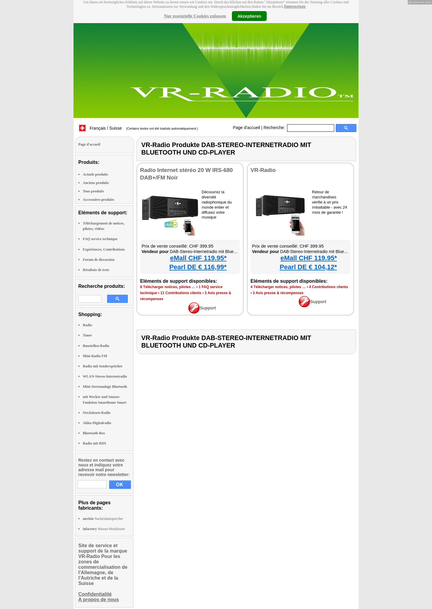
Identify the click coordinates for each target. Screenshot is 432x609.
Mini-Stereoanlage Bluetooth (105, 386)
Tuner (87, 335)
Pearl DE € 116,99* (197, 267)
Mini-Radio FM (95, 356)
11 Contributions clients (181, 293)
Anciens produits (96, 183)
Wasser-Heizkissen (104, 529)
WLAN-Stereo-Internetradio (105, 376)
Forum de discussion (98, 260)
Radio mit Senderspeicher (103, 366)
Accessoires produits (98, 199)
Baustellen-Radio (96, 346)
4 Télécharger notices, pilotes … (278, 287)
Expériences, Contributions (104, 249)
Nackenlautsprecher (103, 519)
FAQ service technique (100, 239)
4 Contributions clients (328, 287)
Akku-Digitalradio (97, 423)
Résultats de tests (96, 270)
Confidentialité (95, 594)
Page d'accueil (246, 127)
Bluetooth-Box (94, 433)
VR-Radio (263, 170)
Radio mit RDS (94, 443)
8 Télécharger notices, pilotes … (167, 287)
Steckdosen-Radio (96, 413)
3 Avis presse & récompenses (278, 293)
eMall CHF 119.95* (198, 258)
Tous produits (93, 191)
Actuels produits (95, 174)
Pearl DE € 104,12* (308, 267)
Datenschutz (294, 7)
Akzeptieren (249, 16)
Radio (87, 325)
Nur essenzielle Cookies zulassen (195, 16)
